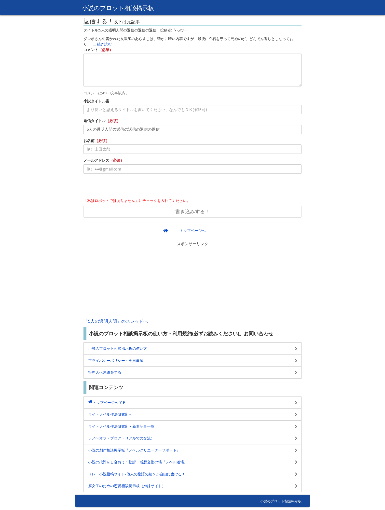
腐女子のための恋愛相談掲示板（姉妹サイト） (126, 485)
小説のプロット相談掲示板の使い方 (117, 348)
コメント (90, 49)
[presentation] (120, 187)
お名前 (89, 140)
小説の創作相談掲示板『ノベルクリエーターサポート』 (134, 450)
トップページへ (193, 230)
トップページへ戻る (109, 402)
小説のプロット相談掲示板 (118, 8)
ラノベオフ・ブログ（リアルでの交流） (121, 438)
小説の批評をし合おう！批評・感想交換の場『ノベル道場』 (138, 461)
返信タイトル (94, 120)
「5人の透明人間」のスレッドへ (115, 321)
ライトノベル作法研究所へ (110, 414)
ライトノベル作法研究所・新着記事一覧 (121, 426)
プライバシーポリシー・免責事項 (115, 360)
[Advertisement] (192, 281)
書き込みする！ (192, 211)
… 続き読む (102, 44)
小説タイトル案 (96, 101)
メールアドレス (96, 160)
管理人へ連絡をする (104, 372)
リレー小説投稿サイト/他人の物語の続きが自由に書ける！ (136, 473)
